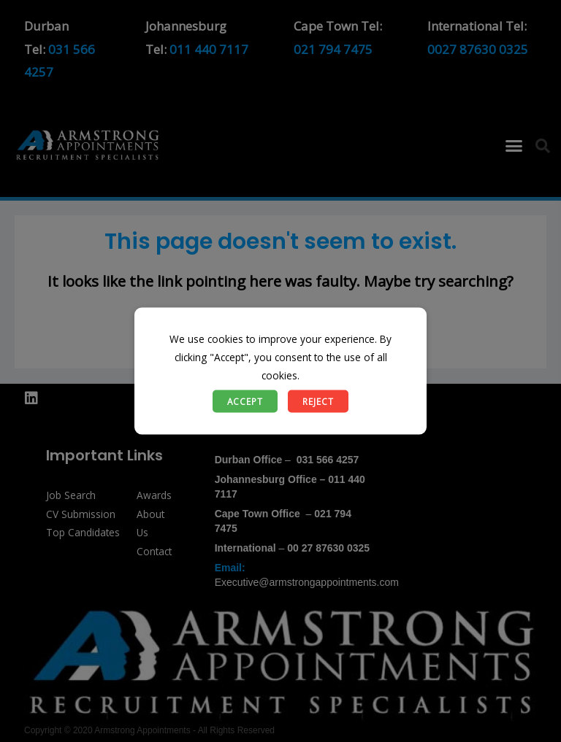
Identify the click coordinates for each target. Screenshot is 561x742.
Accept (245, 400)
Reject (318, 400)
